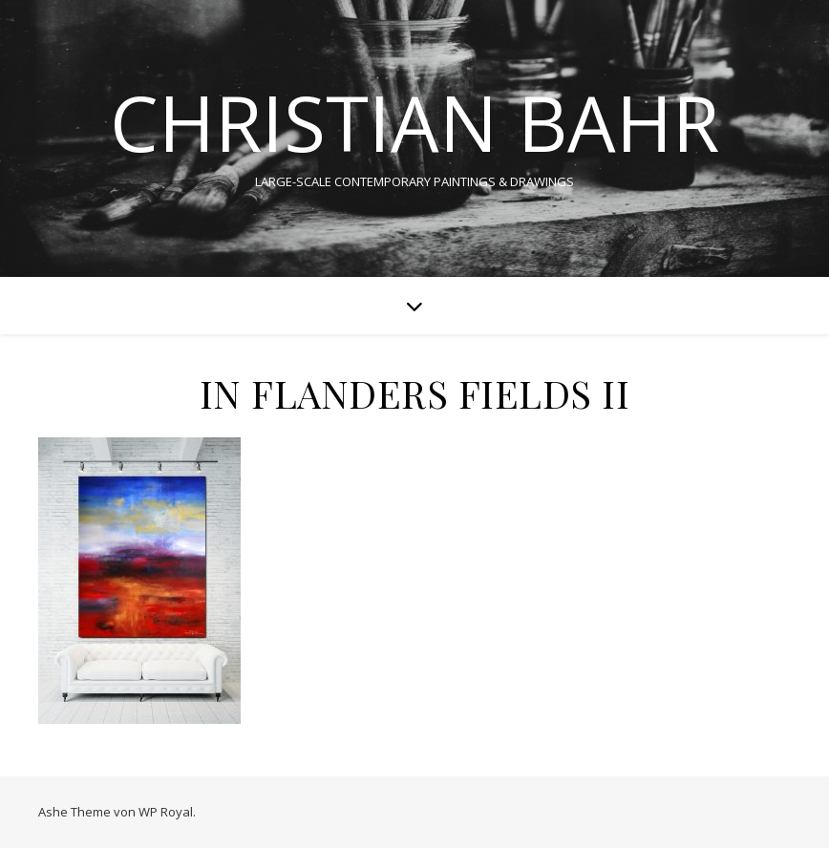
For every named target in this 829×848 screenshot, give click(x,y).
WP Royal (165, 811)
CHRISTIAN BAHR (414, 122)
